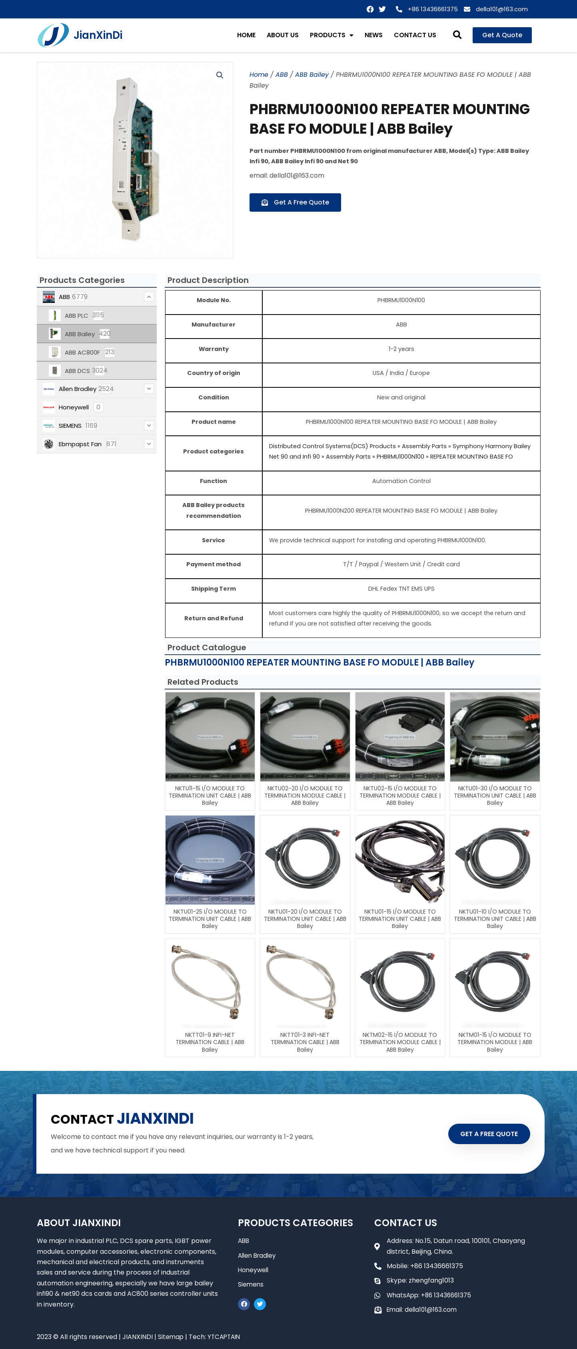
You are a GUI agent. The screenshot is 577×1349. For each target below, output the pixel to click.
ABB (282, 74)
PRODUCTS (331, 35)
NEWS (374, 35)
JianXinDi (98, 35)
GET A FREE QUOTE (484, 1134)
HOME (246, 35)
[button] (457, 35)
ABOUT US (283, 35)
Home (259, 74)
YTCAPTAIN (226, 1336)
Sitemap (171, 1336)
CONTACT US (415, 35)
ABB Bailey (312, 74)
